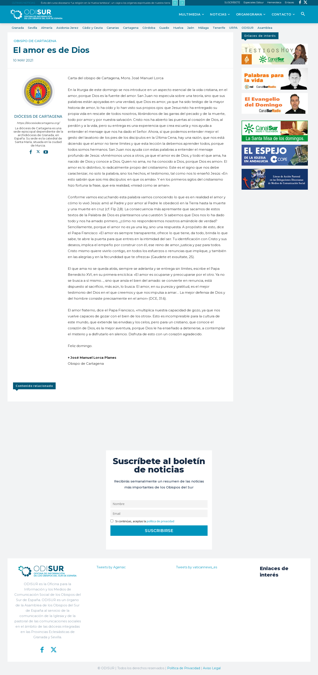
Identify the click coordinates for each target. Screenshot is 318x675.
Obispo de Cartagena (35, 40)
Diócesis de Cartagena (38, 116)
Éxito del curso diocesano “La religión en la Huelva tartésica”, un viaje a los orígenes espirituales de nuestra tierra (105, 2)
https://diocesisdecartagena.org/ (38, 123)
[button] (303, 14)
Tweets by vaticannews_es (196, 567)
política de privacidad (160, 521)
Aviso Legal (212, 668)
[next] (182, 3)
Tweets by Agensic (111, 567)
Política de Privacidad (183, 668)
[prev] (175, 3)
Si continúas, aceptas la (142, 521)
